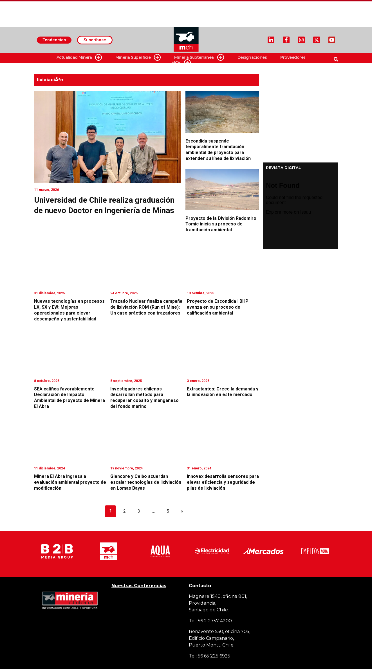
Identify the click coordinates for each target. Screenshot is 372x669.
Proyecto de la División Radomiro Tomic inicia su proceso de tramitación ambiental (220, 224)
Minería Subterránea (199, 57)
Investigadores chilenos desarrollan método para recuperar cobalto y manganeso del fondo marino (144, 397)
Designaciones (252, 57)
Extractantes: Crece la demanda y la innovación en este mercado (222, 391)
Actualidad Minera (79, 57)
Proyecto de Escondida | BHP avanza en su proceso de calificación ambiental (217, 307)
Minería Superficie (138, 57)
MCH (181, 62)
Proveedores (293, 57)
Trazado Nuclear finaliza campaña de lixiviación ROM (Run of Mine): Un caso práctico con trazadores (146, 307)
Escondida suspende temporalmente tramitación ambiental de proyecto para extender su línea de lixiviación (218, 149)
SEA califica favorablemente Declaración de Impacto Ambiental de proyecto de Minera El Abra (69, 397)
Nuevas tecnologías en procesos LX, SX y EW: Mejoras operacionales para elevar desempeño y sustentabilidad (69, 310)
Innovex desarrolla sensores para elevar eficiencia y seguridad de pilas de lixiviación (223, 482)
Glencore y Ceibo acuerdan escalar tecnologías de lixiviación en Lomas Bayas (145, 482)
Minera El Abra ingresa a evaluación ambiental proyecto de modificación (70, 482)
